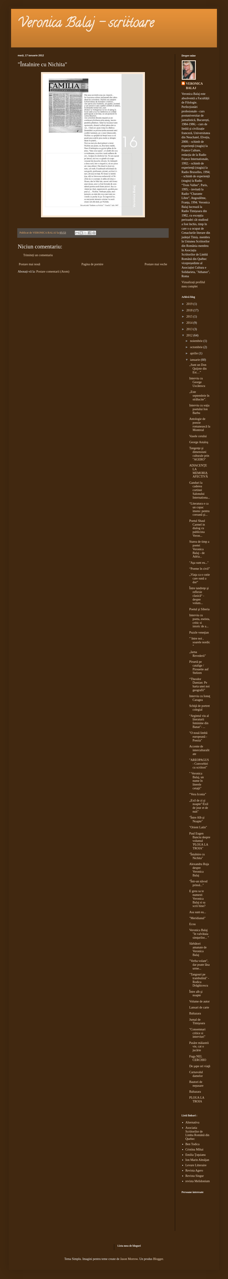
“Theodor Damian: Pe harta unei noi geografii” (199, 684)
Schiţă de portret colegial (199, 707)
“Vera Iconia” (197, 794)
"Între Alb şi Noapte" (197, 819)
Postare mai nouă (29, 264)
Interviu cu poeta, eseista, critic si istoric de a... (199, 621)
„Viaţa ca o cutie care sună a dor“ (199, 578)
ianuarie (195, 359)
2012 (189, 335)
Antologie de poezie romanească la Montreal (199, 424)
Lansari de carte (199, 1007)
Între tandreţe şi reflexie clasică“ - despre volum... (199, 596)
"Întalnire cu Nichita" (197, 856)
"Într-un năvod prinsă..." (198, 883)
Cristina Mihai (194, 1149)
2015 (189, 316)
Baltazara (195, 1013)
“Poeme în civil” (199, 568)
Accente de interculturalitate (199, 750)
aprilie (194, 353)
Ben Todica (192, 1144)
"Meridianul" (197, 918)
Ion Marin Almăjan (197, 1160)
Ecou (192, 924)
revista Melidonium (197, 1181)
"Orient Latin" (198, 827)
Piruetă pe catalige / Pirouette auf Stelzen (199, 667)
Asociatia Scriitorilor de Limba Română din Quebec (197, 1133)
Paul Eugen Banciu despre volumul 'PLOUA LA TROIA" (199, 841)
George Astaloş (198, 442)
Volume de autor (199, 1001)
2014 (189, 322)
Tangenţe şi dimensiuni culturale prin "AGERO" (199, 453)
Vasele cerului (198, 436)
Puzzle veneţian (199, 632)
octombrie (196, 347)
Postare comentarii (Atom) (52, 271)
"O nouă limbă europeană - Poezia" (198, 736)
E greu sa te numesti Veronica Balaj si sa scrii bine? (197, 898)
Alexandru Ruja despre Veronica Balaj (199, 869)
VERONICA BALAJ (194, 86)
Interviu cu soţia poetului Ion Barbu (199, 409)
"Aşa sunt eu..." (199, 562)
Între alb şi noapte (196, 993)
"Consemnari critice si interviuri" (197, 1033)
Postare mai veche (156, 264)
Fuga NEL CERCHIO (197, 1058)
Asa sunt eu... (197, 912)
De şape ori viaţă (199, 1066)
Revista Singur (194, 1176)
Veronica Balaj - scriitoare (86, 24)
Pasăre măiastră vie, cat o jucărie (199, 1046)
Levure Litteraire (196, 1165)
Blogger (158, 1259)
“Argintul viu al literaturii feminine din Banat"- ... (199, 721)
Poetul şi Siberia (199, 609)
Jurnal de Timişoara (197, 1021)
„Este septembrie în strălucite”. (199, 395)
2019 (189, 304)
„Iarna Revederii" (197, 653)
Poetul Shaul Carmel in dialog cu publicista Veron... (197, 528)
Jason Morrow (129, 1259)
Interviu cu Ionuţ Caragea (199, 698)
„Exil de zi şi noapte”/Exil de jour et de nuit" (198, 806)
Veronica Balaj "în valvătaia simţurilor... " (199, 933)
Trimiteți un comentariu (38, 255)
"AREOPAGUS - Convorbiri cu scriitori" (199, 763)
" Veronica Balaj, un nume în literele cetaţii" (196, 781)
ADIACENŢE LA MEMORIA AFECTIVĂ (198, 471)
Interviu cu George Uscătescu (197, 382)
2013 (189, 329)
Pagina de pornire (92, 264)
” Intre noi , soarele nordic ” (199, 642)
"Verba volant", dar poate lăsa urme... (199, 964)
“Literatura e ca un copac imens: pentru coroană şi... (199, 509)
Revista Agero (194, 1170)
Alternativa (192, 1122)
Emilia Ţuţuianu (195, 1154)
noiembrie (196, 341)
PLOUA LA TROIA (196, 1099)
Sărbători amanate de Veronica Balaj (198, 949)
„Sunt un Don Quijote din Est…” (198, 368)
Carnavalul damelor (196, 1074)
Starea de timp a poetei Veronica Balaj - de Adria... (199, 549)
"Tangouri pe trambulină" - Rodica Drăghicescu (199, 980)
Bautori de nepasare (196, 1083)
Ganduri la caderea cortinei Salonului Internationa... (199, 490)
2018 (189, 310)
